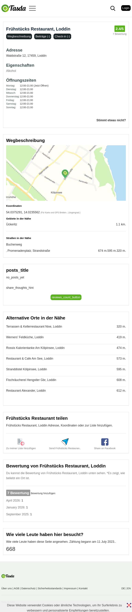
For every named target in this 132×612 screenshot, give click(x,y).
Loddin (42, 55)
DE (123, 588)
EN (129, 588)
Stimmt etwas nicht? (111, 120)
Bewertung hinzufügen (43, 493)
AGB (16, 588)
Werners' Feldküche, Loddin (25, 337)
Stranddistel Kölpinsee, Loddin (26, 369)
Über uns (6, 588)
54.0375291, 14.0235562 (23, 212)
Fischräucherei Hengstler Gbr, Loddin (31, 380)
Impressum (70, 588)
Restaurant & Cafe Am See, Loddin (29, 358)
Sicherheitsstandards (50, 588)
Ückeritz (11, 224)
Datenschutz (28, 588)
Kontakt (83, 588)
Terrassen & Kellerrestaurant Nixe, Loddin (34, 326)
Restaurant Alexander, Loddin (26, 390)
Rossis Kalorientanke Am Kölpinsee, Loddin (35, 348)
